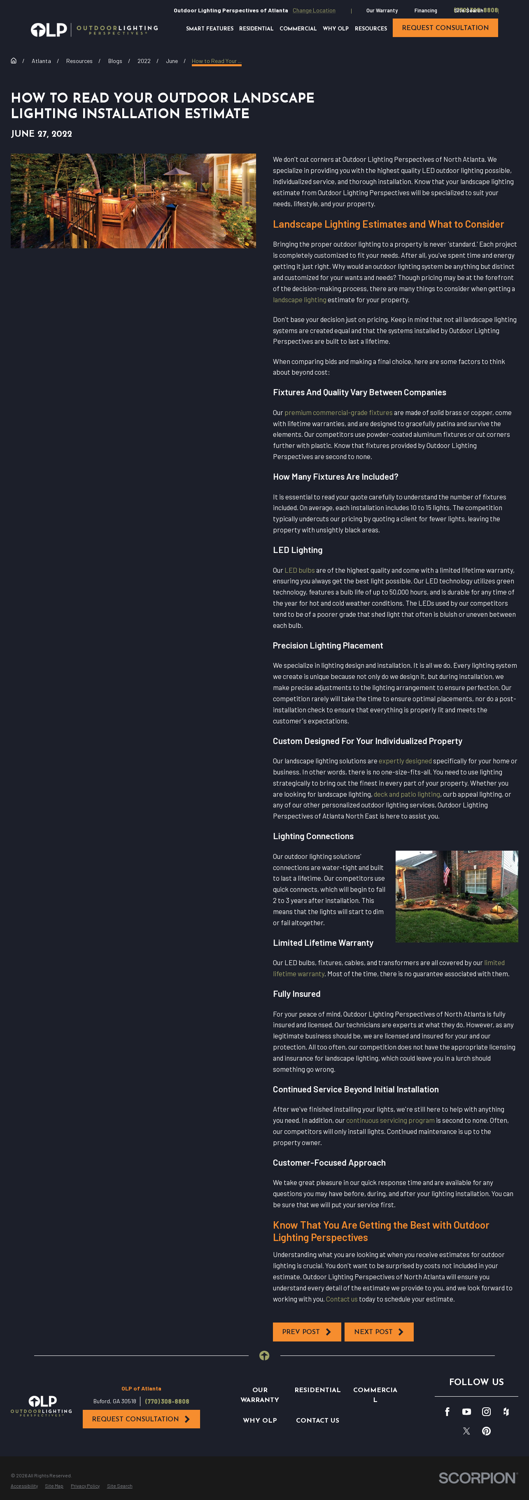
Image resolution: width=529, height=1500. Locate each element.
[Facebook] (447, 1411)
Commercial (375, 1395)
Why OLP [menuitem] (336, 29)
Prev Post (307, 1332)
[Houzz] (506, 1411)
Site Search (468, 10)
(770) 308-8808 (167, 1401)
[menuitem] (24, 1486)
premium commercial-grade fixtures (338, 412)
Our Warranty (382, 10)
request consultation (445, 28)
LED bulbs (299, 570)
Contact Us (317, 1421)
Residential (317, 1390)
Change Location (314, 10)
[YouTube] (466, 1411)
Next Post (379, 1332)
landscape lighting (299, 299)
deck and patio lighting (407, 794)
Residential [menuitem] (256, 29)
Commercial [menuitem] (298, 29)
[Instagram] (486, 1411)
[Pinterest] (486, 1431)
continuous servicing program (390, 1120)
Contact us (342, 1299)
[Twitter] (466, 1431)
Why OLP (260, 1421)
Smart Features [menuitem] (209, 29)
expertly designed (405, 760)
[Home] (94, 30)
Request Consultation (141, 1419)
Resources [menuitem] (371, 29)
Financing (426, 10)
